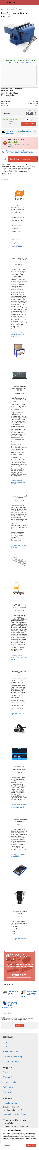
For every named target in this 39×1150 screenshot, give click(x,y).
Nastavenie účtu (10, 1082)
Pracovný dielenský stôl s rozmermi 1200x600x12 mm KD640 (18, 334)
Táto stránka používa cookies (13, 1130)
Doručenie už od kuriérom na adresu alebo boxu (21, 132)
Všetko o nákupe (10, 1051)
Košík (5, 1072)
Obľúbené (7, 1092)
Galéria (6, 1046)
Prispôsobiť (7, 1145)
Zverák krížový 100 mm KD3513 (13, 993)
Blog (5, 1041)
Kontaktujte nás (10, 1103)
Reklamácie (8, 1087)
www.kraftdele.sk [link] (17, 246)
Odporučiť (19, 1025)
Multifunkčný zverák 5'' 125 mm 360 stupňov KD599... (9, 1005)
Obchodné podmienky (12, 1056)
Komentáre (26, 159)
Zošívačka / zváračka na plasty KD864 (18, 855)
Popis (4, 159)
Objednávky (8, 1077)
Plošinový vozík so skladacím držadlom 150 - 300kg (19, 657)
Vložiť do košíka (29, 124)
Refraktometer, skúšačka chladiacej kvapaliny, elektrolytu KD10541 (18, 806)
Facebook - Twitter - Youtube (15, 1114)
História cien (14, 159)
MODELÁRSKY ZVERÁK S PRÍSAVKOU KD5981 (29, 994)
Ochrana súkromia (11, 1061)
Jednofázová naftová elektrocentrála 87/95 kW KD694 (18, 482)
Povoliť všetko (31, 1145)
